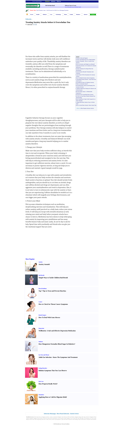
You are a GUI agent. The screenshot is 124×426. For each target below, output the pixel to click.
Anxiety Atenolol (44, 264)
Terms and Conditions (65, 423)
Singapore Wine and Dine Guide (39, 418)
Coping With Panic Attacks (82, 102)
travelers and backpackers (56, 419)
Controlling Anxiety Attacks (82, 79)
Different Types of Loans (70, 5)
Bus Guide (47, 418)
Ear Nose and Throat (44, 355)
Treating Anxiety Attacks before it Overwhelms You (48, 22)
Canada (79, 419)
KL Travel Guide (93, 418)
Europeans (88, 419)
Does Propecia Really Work (48, 384)
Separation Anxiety (80, 65)
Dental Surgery (42, 315)
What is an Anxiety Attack (81, 83)
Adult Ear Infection (45, 357)
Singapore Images (78, 416)
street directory (64, 416)
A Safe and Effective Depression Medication (61, 331)
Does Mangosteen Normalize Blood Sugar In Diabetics (56, 344)
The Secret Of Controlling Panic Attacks (84, 94)
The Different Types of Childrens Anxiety (85, 82)
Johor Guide (34, 419)
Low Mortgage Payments (63, 10)
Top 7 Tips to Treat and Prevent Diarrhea (52, 291)
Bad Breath (41, 275)
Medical (44, 14)
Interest (85, 14)
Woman (93, 14)
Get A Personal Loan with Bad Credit (73, 7)
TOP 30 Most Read (50, 5)
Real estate (84, 416)
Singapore (47, 1)
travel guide (61, 418)
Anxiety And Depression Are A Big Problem (85, 59)
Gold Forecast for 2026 (51, 10)
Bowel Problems (43, 288)
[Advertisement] (41, 40)
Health (37, 14)
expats (62, 419)
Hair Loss (41, 381)
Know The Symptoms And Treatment (65, 357)
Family (71, 14)
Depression (41, 328)
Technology (58, 14)
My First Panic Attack (81, 91)
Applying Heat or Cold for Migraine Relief (53, 397)
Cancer (40, 302)
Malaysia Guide (29, 419)
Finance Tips (33, 10)
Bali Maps (81, 418)
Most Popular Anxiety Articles (87, 108)
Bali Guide (77, 418)
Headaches (41, 394)
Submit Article (74, 413)
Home (65, 14)
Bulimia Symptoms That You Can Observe (53, 370)
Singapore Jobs (29, 420)
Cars (51, 14)
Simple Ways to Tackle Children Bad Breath (53, 277)
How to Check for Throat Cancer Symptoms (53, 304)
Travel (31, 14)
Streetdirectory (58, 423)
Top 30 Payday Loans (41, 10)
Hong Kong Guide (40, 419)
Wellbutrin (42, 331)
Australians (94, 419)
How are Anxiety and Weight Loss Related (85, 64)
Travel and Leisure (37, 416)
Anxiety (78, 58)
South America (83, 419)
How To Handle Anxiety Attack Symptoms (85, 77)
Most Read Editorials (63, 413)
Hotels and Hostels (71, 416)
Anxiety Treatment (80, 61)
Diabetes (41, 341)
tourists (66, 419)
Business (78, 14)
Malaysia (59, 1)
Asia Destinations (54, 418)
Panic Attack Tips (92, 105)
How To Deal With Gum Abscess (49, 317)
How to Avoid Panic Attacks (82, 105)
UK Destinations (87, 418)
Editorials (28, 19)
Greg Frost (29, 24)
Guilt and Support (84, 58)
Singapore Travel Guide (71, 418)
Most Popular (30, 259)
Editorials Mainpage (50, 413)
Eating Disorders (43, 368)
